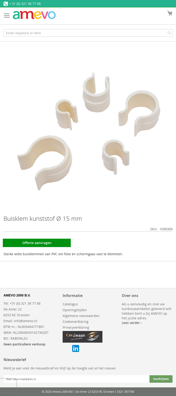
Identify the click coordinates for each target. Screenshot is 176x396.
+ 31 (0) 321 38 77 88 (25, 3)
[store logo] (34, 15)
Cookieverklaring (75, 321)
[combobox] (88, 33)
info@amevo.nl (25, 321)
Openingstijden (75, 310)
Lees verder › (132, 322)
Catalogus (70, 304)
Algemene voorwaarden (81, 315)
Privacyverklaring (76, 327)
